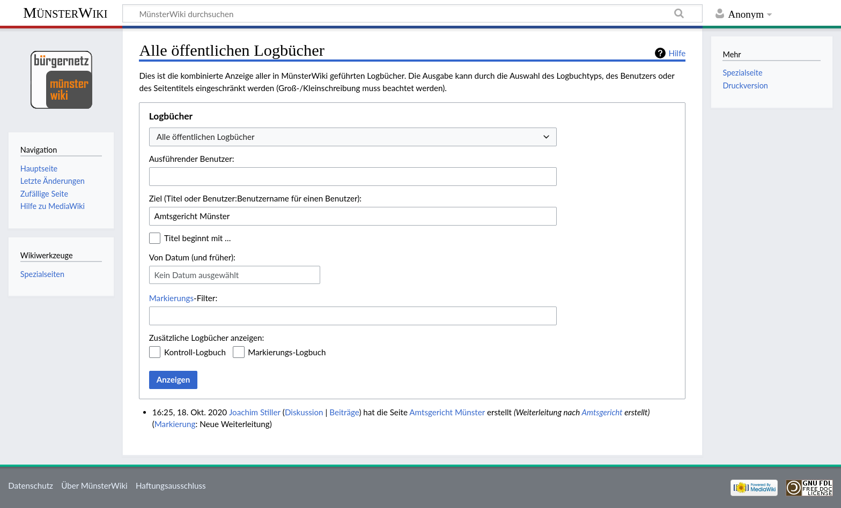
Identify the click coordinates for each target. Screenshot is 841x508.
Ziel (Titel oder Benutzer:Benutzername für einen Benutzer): (255, 198)
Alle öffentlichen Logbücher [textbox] (206, 136)
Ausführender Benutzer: (191, 158)
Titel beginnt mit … (197, 238)
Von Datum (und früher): (192, 257)
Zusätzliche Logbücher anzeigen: (206, 337)
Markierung (175, 424)
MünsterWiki (65, 12)
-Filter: (183, 298)
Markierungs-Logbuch (287, 352)
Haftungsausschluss (171, 485)
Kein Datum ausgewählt (196, 275)
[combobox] (353, 137)
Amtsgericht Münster (447, 412)
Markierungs (171, 298)
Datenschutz (30, 485)
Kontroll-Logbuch (195, 352)
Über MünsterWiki (94, 485)
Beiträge (344, 412)
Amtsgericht (601, 412)
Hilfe (676, 53)
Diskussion (304, 412)
